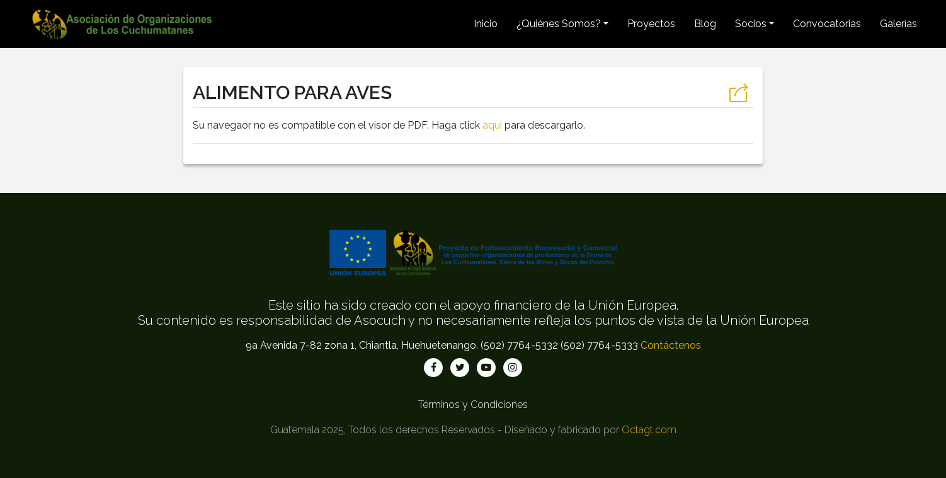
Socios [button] (750, 24)
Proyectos (651, 24)
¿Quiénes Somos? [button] (558, 24)
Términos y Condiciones (473, 405)
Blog (705, 24)
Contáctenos (671, 345)
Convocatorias (827, 24)
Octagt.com (649, 430)
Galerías (898, 24)
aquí (492, 125)
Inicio (486, 24)
